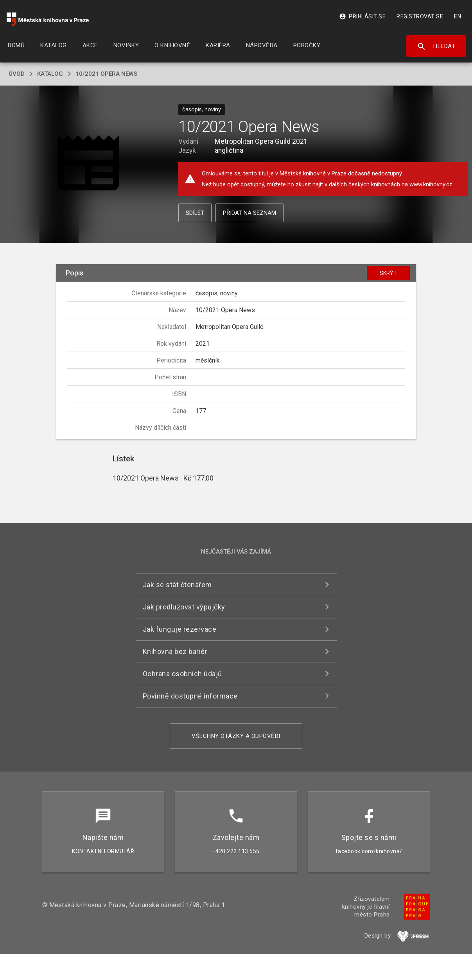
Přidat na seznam (249, 212)
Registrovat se (420, 16)
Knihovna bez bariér (175, 651)
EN (457, 16)
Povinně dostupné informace (190, 696)
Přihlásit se (362, 16)
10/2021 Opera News (106, 73)
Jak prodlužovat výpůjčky (184, 607)
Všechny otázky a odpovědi (236, 736)
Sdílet (195, 212)
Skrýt (388, 273)
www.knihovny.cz (430, 184)
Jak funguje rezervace (180, 629)
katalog (50, 73)
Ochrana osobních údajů (182, 674)
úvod (17, 73)
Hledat (436, 46)
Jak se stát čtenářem (177, 585)
